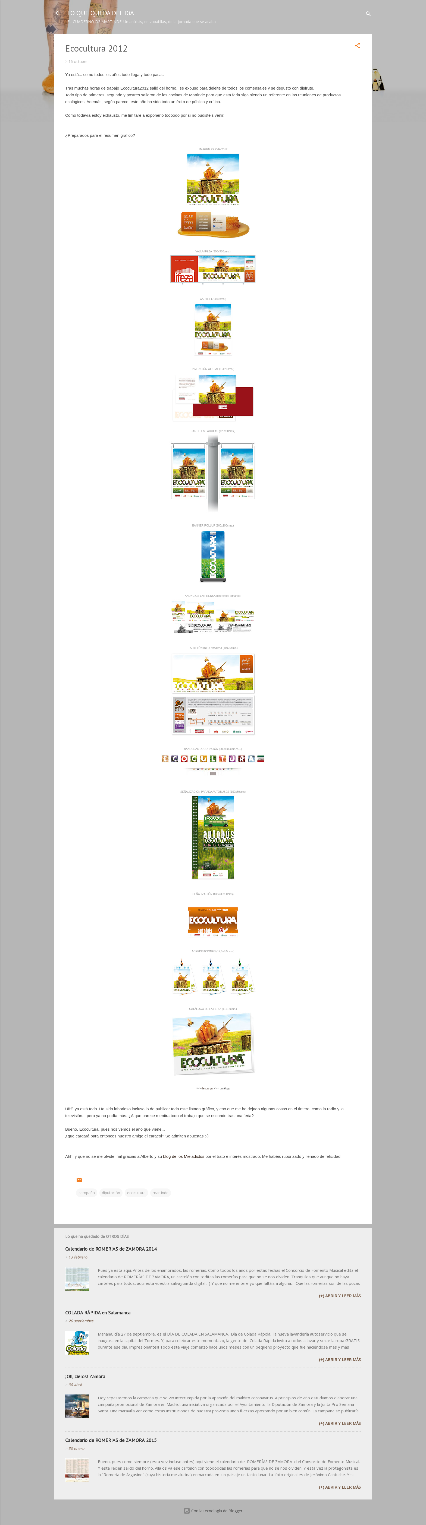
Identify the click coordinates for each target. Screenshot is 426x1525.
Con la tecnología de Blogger (213, 1510)
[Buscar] (368, 15)
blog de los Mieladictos (183, 1156)
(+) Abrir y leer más (340, 1295)
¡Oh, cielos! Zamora (85, 1376)
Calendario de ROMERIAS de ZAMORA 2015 (111, 1440)
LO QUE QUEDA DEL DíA (100, 13)
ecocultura (136, 1192)
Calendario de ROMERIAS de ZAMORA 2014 (111, 1249)
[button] (357, 46)
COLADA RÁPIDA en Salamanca (97, 1313)
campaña (87, 1192)
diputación (111, 1192)
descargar (207, 1088)
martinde (160, 1192)
